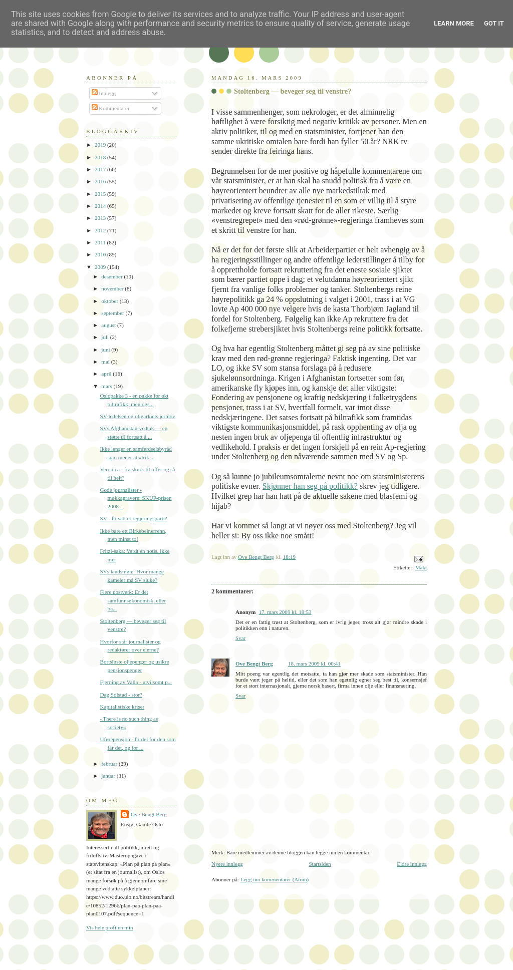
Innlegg (104, 93)
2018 (101, 157)
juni (106, 350)
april (107, 374)
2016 (101, 181)
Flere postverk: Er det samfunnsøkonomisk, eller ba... (133, 600)
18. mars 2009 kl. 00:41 (314, 664)
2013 (101, 218)
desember (112, 276)
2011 (101, 242)
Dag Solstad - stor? (121, 695)
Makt (421, 567)
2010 (101, 254)
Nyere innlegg (227, 864)
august (109, 325)
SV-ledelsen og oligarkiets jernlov (137, 416)
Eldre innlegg (412, 864)
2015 (101, 194)
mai (106, 362)
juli (105, 337)
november (113, 288)
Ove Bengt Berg (254, 664)
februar (110, 764)
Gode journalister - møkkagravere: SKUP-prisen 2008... (136, 498)
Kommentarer (111, 108)
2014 (101, 206)
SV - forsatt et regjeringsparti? (133, 518)
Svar (240, 638)
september (113, 313)
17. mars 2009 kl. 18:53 (285, 612)
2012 (101, 230)
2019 (101, 145)
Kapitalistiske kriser (122, 707)
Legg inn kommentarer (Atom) (274, 879)
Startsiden (320, 864)
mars (107, 386)
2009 (101, 267)
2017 (101, 169)
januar (108, 776)
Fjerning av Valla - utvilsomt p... (136, 682)
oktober (110, 301)
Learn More (454, 23)
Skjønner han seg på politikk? (310, 486)
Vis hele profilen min (109, 927)
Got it (494, 23)
